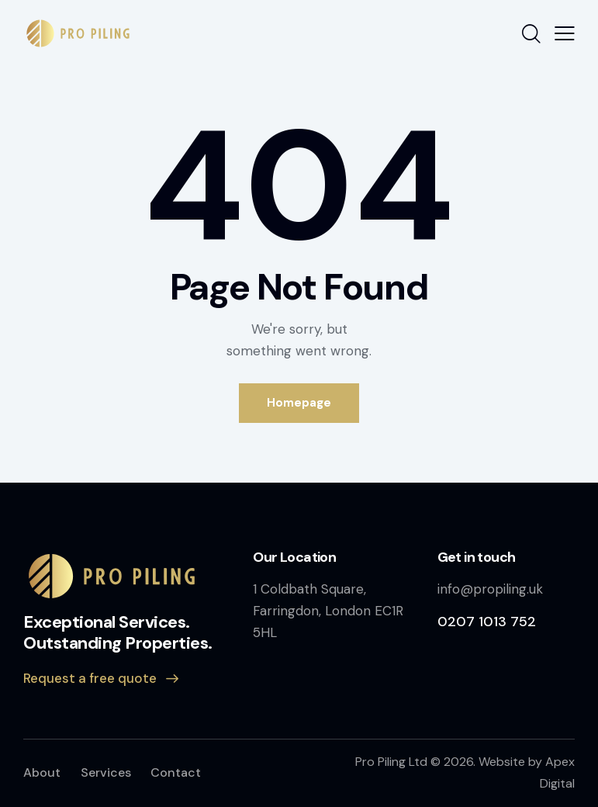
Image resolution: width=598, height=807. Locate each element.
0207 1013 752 (486, 621)
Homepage (299, 402)
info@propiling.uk (490, 588)
